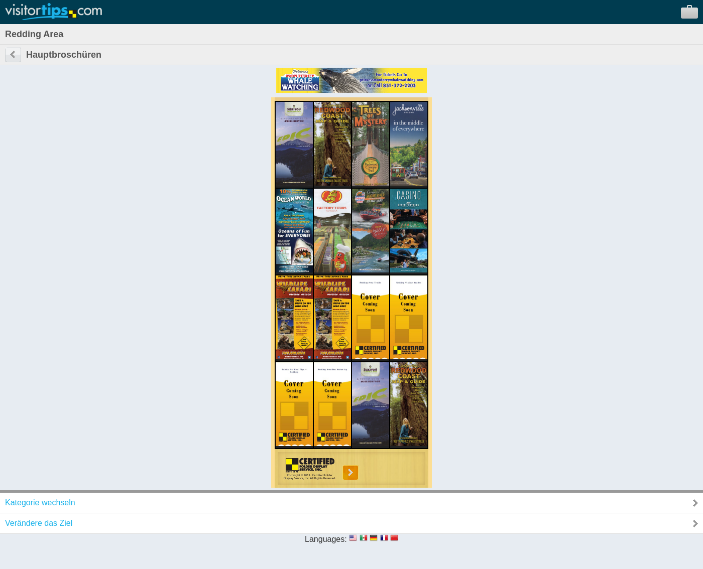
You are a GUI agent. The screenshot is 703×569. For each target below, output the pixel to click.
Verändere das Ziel (38, 523)
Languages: (326, 539)
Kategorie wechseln (40, 502)
